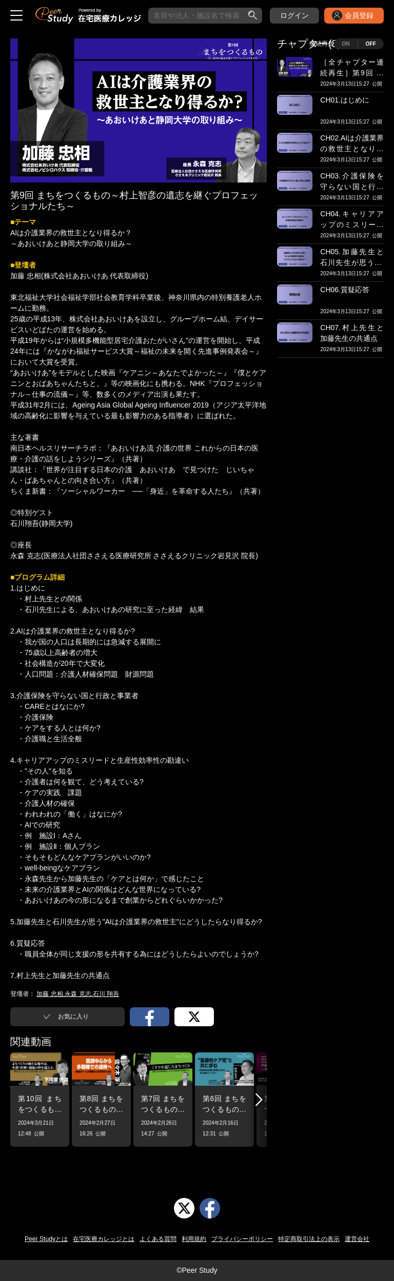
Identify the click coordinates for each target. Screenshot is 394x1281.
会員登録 (359, 15)
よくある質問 (158, 1239)
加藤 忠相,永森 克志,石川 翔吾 (77, 994)
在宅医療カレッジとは (103, 1239)
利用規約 (194, 1239)
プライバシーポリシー (242, 1239)
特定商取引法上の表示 (309, 1239)
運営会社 (357, 1239)
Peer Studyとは (46, 1239)
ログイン (294, 15)
